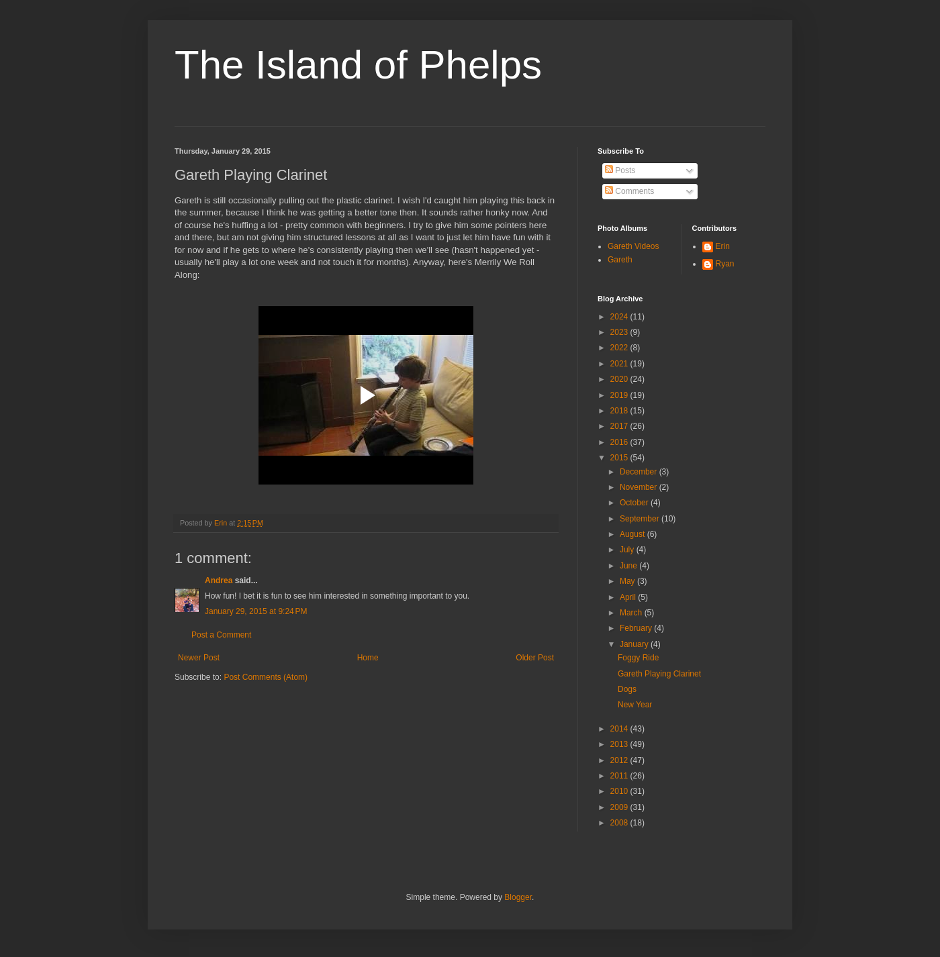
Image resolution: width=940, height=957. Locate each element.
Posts (620, 170)
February (637, 628)
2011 (620, 775)
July (628, 549)
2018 (620, 410)
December (639, 471)
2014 (620, 729)
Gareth (620, 259)
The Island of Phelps (358, 64)
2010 (620, 791)
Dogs (627, 689)
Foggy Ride (638, 657)
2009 (620, 807)
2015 (620, 457)
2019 (620, 395)
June (629, 565)
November (639, 487)
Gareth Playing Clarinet (659, 673)
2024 (620, 316)
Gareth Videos (633, 246)
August (633, 534)
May (628, 581)
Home (368, 657)
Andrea (218, 580)
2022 (620, 347)
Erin (723, 246)
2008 (620, 822)
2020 (620, 379)
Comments (629, 191)
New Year (635, 704)
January (635, 644)
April (629, 597)
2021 (620, 363)
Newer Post (199, 657)
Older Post (535, 657)
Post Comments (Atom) (266, 677)
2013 (620, 744)
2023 (620, 332)
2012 (620, 760)
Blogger (518, 897)
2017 (620, 426)
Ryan (725, 263)
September (640, 518)
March (632, 612)
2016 (620, 442)
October (635, 502)
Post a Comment (221, 635)
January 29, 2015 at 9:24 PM (256, 611)
